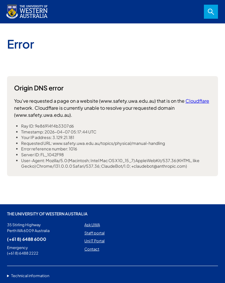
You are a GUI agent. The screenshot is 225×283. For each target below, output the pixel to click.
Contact (91, 249)
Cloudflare (197, 101)
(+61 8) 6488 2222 (22, 253)
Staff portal (94, 233)
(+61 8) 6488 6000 (26, 239)
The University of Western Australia (47, 213)
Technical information (30, 275)
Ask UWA (92, 224)
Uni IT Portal (94, 241)
